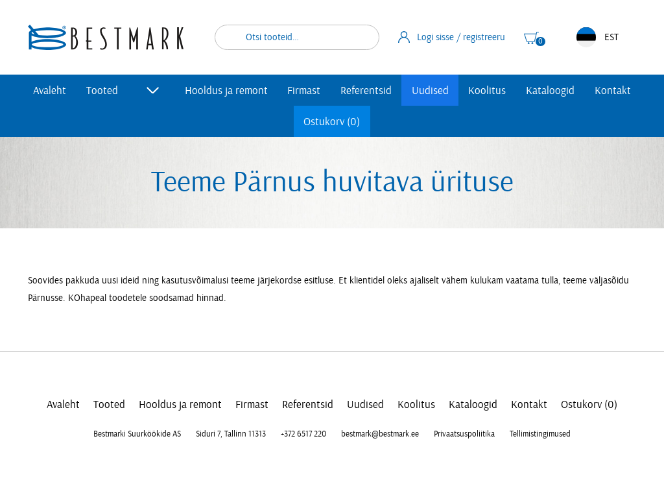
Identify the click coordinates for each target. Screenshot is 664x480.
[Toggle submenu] (153, 90)
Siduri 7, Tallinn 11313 (231, 433)
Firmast (303, 90)
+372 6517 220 (303, 433)
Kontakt (613, 90)
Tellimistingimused (540, 433)
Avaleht (49, 90)
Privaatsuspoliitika (464, 433)
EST (597, 37)
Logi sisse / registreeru (452, 37)
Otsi (361, 37)
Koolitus (487, 90)
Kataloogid (550, 90)
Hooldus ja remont (226, 90)
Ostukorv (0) (331, 121)
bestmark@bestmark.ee (380, 433)
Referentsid (366, 90)
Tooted (102, 90)
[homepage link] (106, 37)
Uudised (430, 90)
